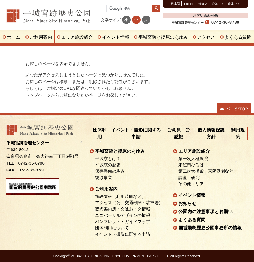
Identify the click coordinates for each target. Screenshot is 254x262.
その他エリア (191, 184)
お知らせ (187, 203)
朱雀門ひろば (191, 165)
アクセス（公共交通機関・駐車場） (129, 202)
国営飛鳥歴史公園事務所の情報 (210, 227)
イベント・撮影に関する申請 (122, 234)
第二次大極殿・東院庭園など (205, 171)
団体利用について (112, 228)
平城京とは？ (108, 158)
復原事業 (103, 177)
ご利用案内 (41, 37)
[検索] (129, 8)
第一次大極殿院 (193, 158)
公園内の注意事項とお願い (205, 211)
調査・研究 (189, 177)
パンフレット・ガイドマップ (122, 221)
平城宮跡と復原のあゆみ (163, 37)
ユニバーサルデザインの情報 (122, 215)
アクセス (206, 37)
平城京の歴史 (108, 165)
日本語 (175, 3)
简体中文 (217, 3)
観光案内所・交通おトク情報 (122, 209)
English (189, 3)
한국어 (202, 3)
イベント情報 (115, 37)
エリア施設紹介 (77, 37)
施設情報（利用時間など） (120, 196)
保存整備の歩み (110, 171)
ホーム (13, 37)
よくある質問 (237, 37)
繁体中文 (233, 3)
